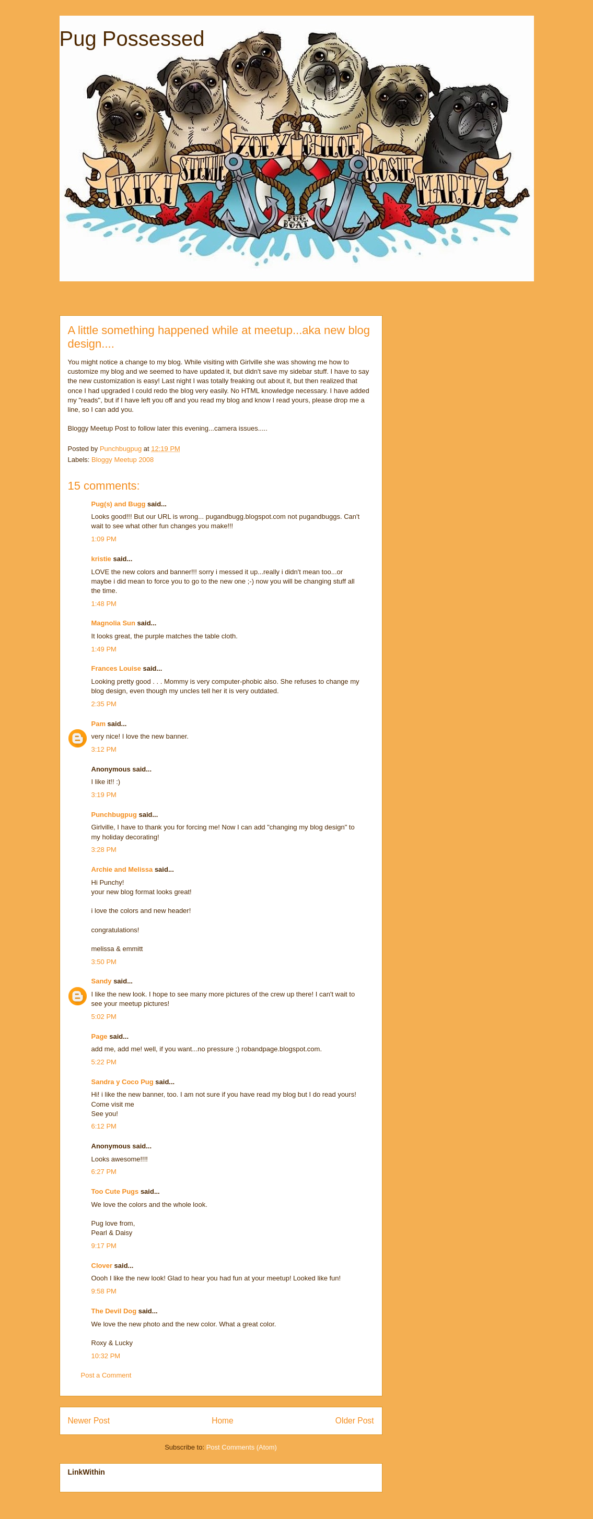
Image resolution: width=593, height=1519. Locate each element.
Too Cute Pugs (115, 1191)
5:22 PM (104, 1062)
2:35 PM (104, 704)
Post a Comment (106, 1375)
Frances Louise (116, 668)
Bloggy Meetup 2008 (122, 460)
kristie (101, 559)
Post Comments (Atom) (241, 1447)
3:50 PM (104, 962)
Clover (101, 1265)
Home (223, 1420)
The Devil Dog (114, 1311)
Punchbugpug (114, 814)
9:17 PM (104, 1246)
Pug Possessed (132, 38)
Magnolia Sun (113, 623)
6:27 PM (104, 1172)
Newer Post (89, 1420)
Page (99, 1036)
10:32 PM (106, 1356)
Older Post (354, 1420)
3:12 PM (104, 749)
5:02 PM (104, 1016)
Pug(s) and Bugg (118, 504)
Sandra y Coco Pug (122, 1082)
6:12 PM (104, 1126)
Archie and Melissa (122, 869)
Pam (98, 724)
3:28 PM (104, 849)
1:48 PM (104, 604)
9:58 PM (104, 1291)
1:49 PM (104, 649)
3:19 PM (104, 795)
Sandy (101, 981)
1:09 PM (104, 539)
